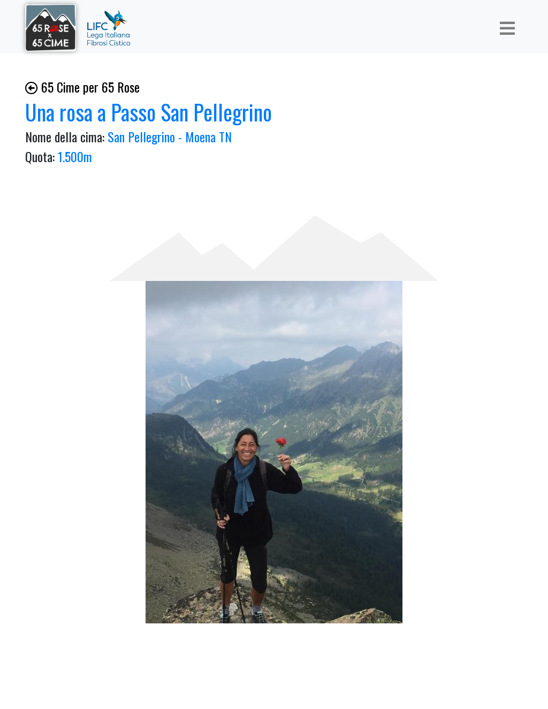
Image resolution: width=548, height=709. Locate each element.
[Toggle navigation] (507, 28)
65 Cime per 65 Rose (82, 86)
